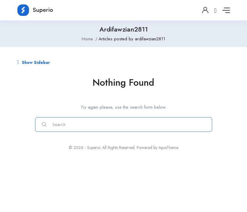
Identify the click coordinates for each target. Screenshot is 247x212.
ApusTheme (168, 147)
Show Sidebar (33, 62)
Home (87, 39)
